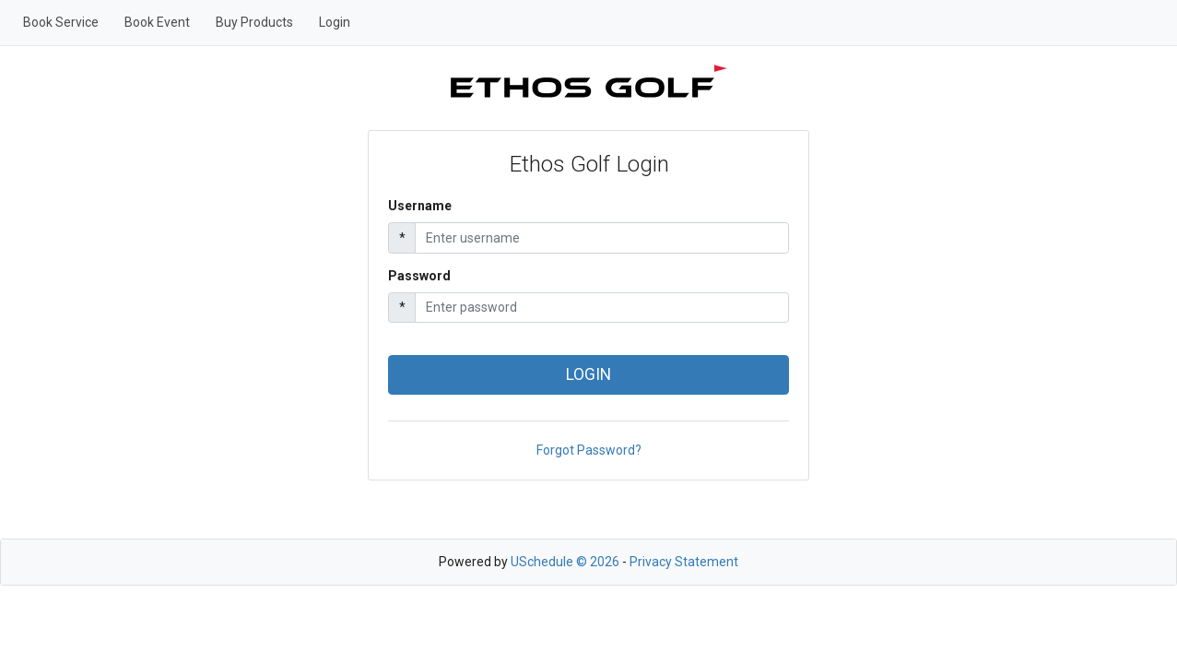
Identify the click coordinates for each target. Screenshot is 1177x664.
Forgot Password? (588, 450)
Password (419, 275)
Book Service (61, 22)
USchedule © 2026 (565, 561)
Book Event (157, 22)
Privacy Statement (684, 561)
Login (334, 22)
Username (420, 205)
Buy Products (254, 22)
